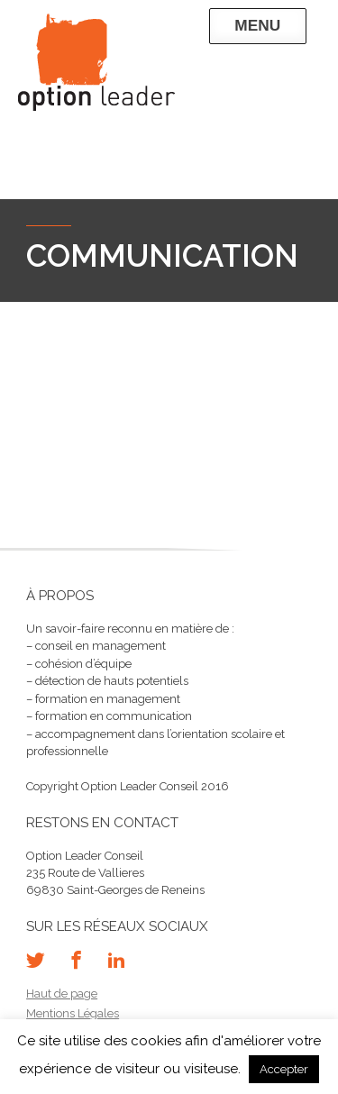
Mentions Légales (72, 1013)
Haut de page (61, 993)
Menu (257, 25)
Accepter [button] (284, 1069)
